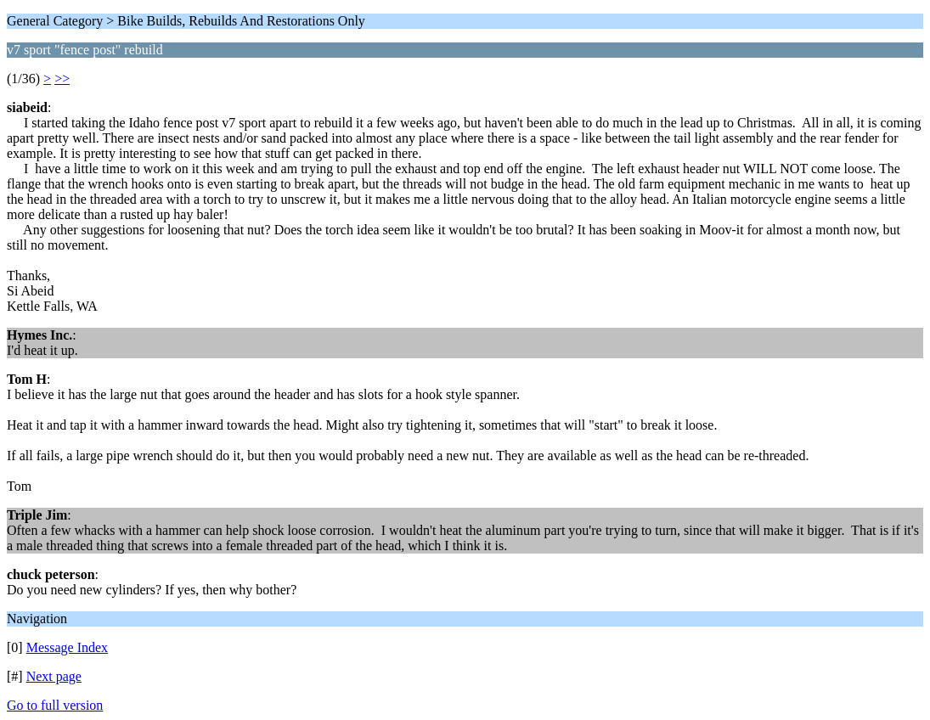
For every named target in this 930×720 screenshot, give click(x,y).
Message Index (67, 647)
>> (62, 78)
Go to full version (55, 705)
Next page (54, 676)
